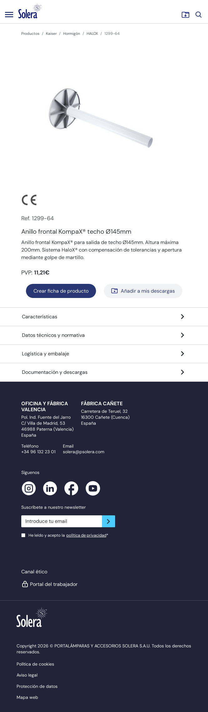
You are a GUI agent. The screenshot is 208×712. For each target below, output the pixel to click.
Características (104, 317)
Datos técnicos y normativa (104, 335)
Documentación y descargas (104, 372)
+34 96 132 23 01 (38, 451)
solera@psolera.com (83, 451)
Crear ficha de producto (61, 291)
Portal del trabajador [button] (49, 584)
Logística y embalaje (104, 354)
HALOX (92, 33)
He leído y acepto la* (68, 535)
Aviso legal (27, 675)
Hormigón (71, 33)
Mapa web (27, 697)
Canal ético (34, 571)
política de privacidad (86, 535)
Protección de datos (37, 686)
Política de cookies (35, 664)
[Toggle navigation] (9, 14)
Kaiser (51, 33)
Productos (30, 33)
